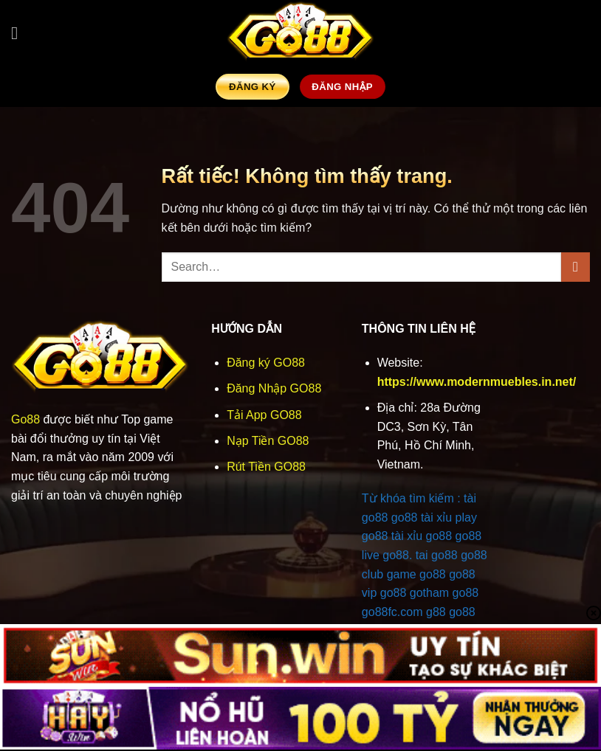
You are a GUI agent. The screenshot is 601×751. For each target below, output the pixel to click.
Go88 (25, 419)
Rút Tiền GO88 (266, 466)
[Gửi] (575, 266)
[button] (20, 33)
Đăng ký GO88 (266, 362)
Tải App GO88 (264, 415)
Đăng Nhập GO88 (274, 388)
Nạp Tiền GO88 (268, 441)
